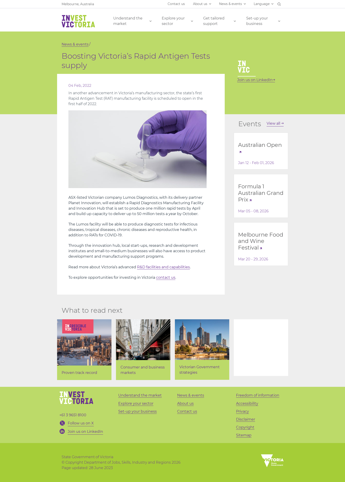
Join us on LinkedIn (256, 80)
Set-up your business (257, 21)
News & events (230, 4)
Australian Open (260, 145)
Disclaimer (245, 419)
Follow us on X (81, 423)
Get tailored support (213, 21)
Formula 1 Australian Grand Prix (260, 193)
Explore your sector (173, 21)
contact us (165, 277)
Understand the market (127, 21)
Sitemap (243, 435)
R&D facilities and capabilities (163, 267)
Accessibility (247, 403)
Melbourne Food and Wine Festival (260, 241)
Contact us (176, 4)
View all (275, 123)
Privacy (242, 411)
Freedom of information (257, 395)
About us (200, 4)
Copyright (245, 427)
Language (262, 4)
